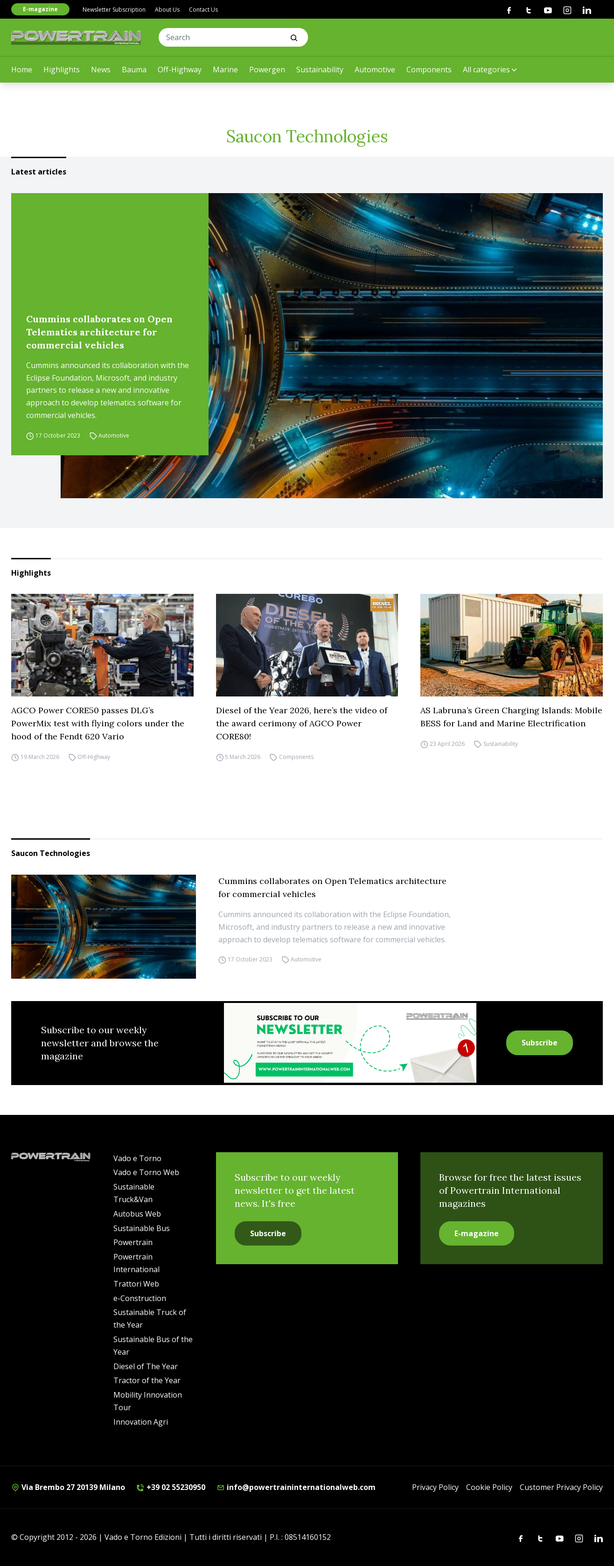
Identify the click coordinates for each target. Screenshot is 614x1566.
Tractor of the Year (147, 1380)
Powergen (267, 69)
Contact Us (203, 10)
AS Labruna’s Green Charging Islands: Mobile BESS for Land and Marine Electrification (511, 717)
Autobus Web (137, 1214)
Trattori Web (136, 1284)
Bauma (134, 69)
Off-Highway (180, 69)
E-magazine (40, 9)
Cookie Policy (489, 1487)
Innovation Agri (140, 1422)
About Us (167, 10)
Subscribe (540, 1042)
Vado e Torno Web (146, 1172)
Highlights (61, 69)
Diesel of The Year (145, 1366)
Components (429, 69)
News (101, 69)
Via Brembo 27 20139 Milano (68, 1487)
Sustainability (319, 69)
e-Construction (139, 1298)
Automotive (375, 69)
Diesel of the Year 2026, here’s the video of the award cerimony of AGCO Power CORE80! (301, 723)
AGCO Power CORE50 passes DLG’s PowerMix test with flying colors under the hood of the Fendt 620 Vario (97, 723)
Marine (225, 69)
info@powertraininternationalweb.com (296, 1487)
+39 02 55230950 (170, 1487)
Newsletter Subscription (114, 10)
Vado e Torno (137, 1158)
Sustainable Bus (141, 1228)
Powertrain (133, 1242)
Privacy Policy (435, 1487)
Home (21, 69)
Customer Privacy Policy (561, 1487)
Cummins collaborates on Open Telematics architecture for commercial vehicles (99, 332)
